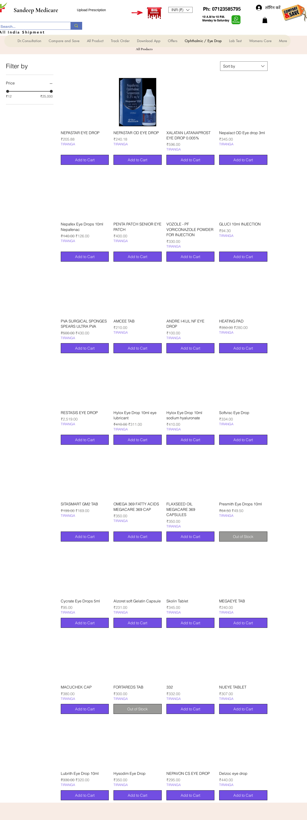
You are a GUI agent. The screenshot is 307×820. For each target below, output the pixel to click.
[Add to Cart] (85, 160)
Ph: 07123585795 (222, 9)
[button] (180, 10)
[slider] (7, 91)
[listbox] (180, 10)
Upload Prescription (91, 10)
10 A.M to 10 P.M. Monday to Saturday (215, 18)
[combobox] (244, 66)
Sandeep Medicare (36, 10)
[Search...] (30, 26)
